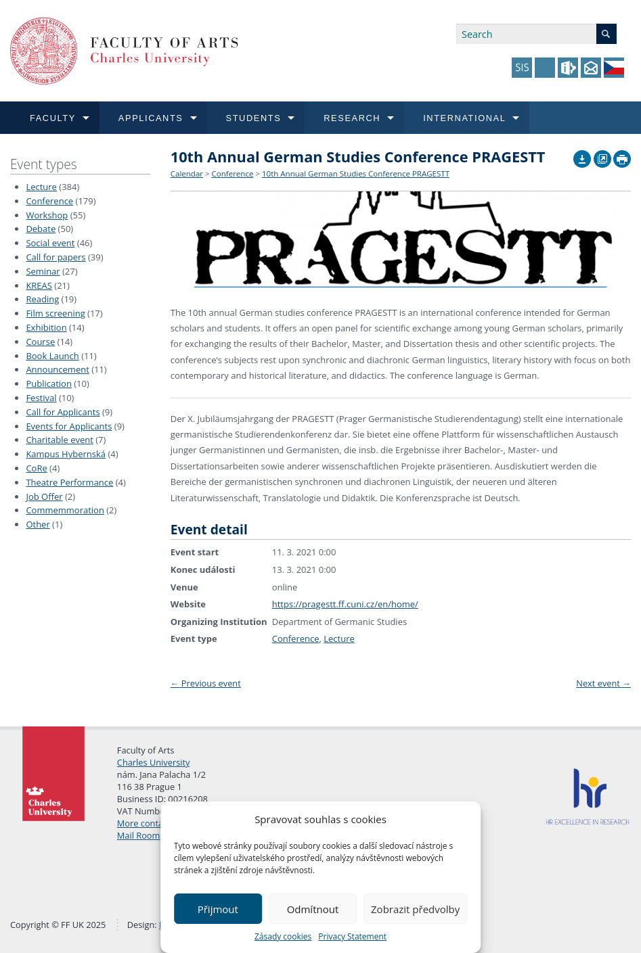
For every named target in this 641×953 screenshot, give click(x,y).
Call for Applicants (63, 412)
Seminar (43, 271)
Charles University (153, 762)
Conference (49, 201)
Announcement (57, 369)
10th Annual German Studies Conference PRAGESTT (355, 173)
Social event (50, 243)
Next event (603, 683)
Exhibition (46, 327)
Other (37, 524)
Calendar (187, 173)
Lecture (41, 187)
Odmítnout (313, 909)
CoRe (36, 468)
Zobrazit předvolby (415, 909)
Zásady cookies (283, 936)
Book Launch (52, 356)
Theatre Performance (69, 482)
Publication (48, 383)
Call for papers (55, 257)
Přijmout (218, 909)
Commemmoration (65, 510)
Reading (42, 299)
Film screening (55, 313)
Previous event (206, 683)
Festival (41, 398)
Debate (41, 229)
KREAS (39, 285)
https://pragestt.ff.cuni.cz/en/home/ (345, 604)
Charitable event (59, 440)
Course (40, 341)
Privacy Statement (352, 936)
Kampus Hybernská (66, 454)
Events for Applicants (69, 426)
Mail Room (138, 835)
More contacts (146, 823)
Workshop (47, 215)
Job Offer (44, 496)
